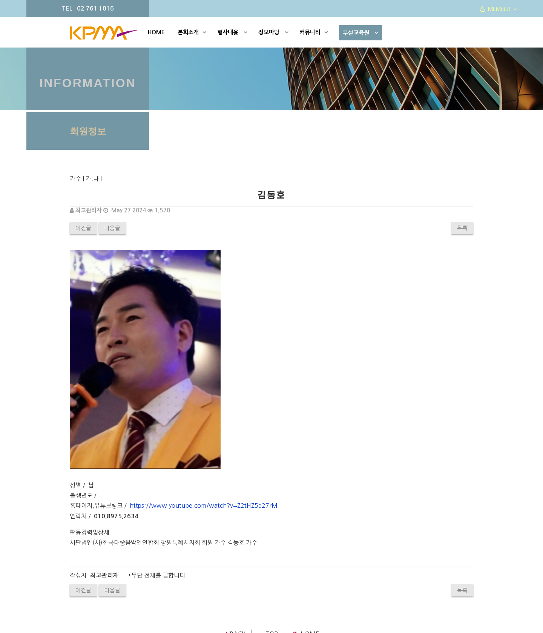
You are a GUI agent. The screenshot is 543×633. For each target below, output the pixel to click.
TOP (268, 502)
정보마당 (273, 32)
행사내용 (232, 32)
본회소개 (192, 32)
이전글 (83, 228)
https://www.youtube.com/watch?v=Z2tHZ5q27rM (204, 374)
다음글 (112, 228)
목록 (462, 228)
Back (234, 502)
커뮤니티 (313, 32)
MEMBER (498, 9)
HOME (156, 32)
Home (305, 502)
